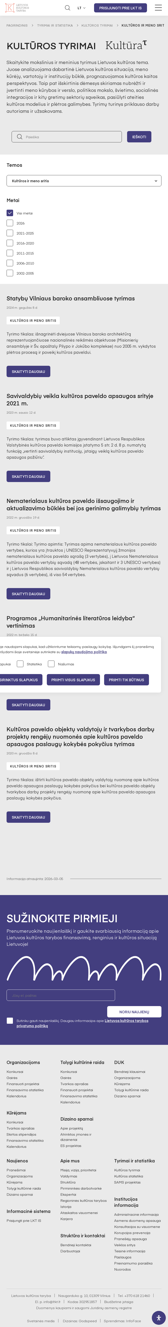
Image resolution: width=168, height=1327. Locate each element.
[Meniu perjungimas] (158, 7)
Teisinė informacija (129, 1241)
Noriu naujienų (140, 997)
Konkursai (15, 1061)
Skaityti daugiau (28, 371)
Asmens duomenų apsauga (137, 1210)
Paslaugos (122, 1247)
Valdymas (68, 1166)
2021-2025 (20, 233)
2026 (15, 223)
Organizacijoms (127, 1067)
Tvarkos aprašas (21, 1118)
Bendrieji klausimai (129, 1061)
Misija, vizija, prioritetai (78, 1160)
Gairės (12, 1067)
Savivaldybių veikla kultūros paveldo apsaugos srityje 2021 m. (80, 399)
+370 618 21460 (137, 1285)
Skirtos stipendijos (21, 1124)
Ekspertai (68, 1184)
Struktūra (67, 1172)
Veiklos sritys (124, 1235)
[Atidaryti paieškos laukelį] (67, 7)
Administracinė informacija (136, 1204)
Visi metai (20, 213)
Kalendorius (16, 1086)
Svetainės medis (41, 1310)
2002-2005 (20, 273)
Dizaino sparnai (127, 1086)
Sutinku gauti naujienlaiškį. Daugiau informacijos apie (77, 1013)
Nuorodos (122, 1259)
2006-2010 (20, 263)
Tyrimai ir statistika (55, 25)
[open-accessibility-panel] (159, 1318)
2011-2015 (20, 253)
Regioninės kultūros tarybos (83, 1190)
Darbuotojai (70, 1241)
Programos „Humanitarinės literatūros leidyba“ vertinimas (71, 622)
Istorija (65, 1196)
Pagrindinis (17, 25)
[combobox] (84, 180)
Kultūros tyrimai (97, 25)
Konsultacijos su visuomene (137, 1216)
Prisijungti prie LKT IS (120, 7)
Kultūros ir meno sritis (33, 320)
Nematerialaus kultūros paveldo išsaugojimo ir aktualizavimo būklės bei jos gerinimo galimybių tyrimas (84, 505)
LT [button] (80, 8)
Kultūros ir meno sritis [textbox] (30, 180)
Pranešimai (16, 1160)
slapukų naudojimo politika (84, 651)
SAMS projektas (127, 1172)
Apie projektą (71, 1118)
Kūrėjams (122, 1073)
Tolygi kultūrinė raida (131, 1079)
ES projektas (70, 1135)
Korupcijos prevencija (132, 1222)
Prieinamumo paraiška (133, 1253)
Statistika (29, 664)
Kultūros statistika (128, 1166)
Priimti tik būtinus (130, 679)
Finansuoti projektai (23, 1073)
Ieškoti (139, 136)
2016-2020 (20, 243)
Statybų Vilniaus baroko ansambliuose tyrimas (71, 298)
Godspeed (88, 1310)
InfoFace (133, 1310)
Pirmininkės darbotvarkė (81, 1178)
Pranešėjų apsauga (130, 1228)
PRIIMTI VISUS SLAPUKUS (76, 679)
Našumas (61, 664)
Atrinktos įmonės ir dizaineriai (75, 1127)
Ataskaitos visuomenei (79, 1202)
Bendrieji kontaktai (75, 1235)
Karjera (66, 1208)
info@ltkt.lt (52, 1291)
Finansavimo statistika (25, 1079)
